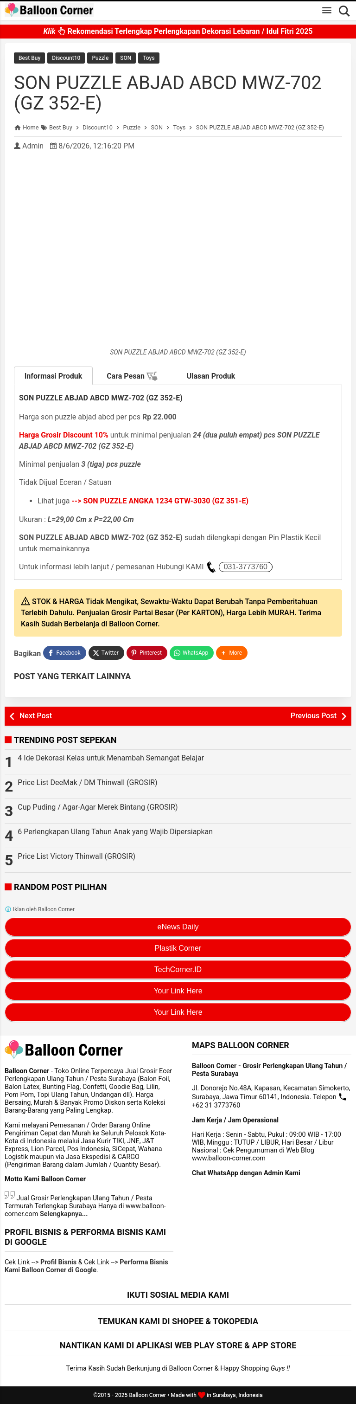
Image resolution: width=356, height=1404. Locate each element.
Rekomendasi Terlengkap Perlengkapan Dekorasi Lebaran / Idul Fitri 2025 (177, 31)
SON (125, 58)
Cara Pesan (132, 376)
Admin (33, 146)
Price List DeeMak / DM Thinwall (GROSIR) (87, 782)
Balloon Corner (147, 1395)
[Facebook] (64, 653)
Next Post (35, 715)
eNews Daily (178, 927)
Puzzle (100, 58)
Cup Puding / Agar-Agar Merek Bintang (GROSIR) (98, 807)
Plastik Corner (178, 948)
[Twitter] (106, 653)
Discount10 (66, 58)
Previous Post (314, 715)
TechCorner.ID (178, 969)
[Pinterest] (147, 653)
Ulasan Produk (211, 376)
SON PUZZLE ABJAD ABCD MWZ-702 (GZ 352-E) (168, 93)
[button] (232, 653)
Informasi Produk (54, 376)
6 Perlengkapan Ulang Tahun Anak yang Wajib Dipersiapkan (115, 831)
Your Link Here (177, 991)
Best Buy (29, 58)
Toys (148, 58)
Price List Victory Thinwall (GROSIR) (76, 856)
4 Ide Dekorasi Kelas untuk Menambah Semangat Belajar (111, 758)
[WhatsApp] (192, 653)
